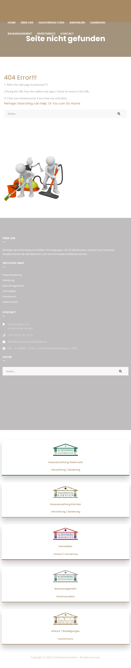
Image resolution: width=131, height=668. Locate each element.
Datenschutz (10, 302)
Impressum (9, 296)
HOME (12, 23)
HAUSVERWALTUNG (51, 23)
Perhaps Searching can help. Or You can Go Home (42, 103)
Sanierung (8, 280)
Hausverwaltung (12, 275)
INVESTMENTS (46, 34)
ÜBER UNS (27, 23)
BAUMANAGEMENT (20, 34)
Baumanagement (13, 285)
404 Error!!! (20, 77)
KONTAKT (67, 34)
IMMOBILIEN (77, 23)
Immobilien (9, 291)
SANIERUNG (97, 23)
